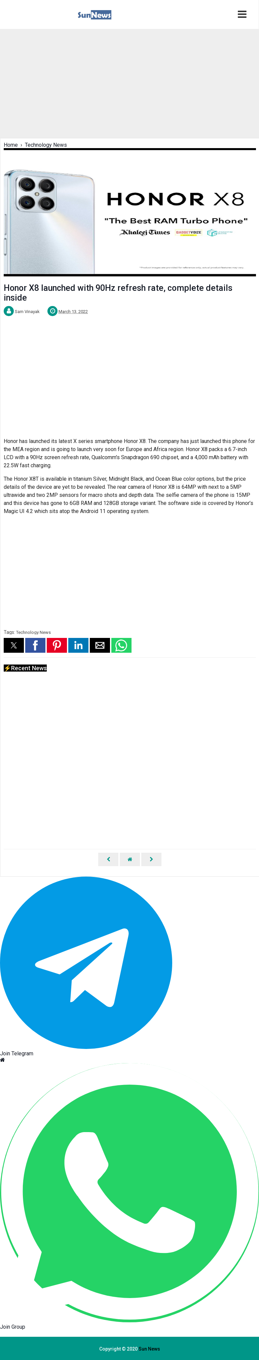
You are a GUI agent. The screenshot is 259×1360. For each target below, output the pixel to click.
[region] (129, 83)
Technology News (33, 632)
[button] (14, 645)
